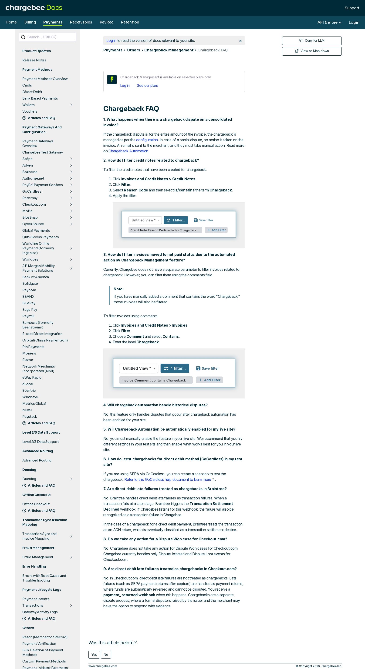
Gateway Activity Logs (40, 612)
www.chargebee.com (102, 666)
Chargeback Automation (128, 151)
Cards (27, 85)
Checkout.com (34, 204)
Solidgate (30, 283)
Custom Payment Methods (44, 661)
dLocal (27, 384)
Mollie (27, 211)
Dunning (29, 479)
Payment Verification (39, 644)
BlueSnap (30, 217)
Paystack (29, 417)
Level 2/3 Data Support (40, 442)
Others (133, 50)
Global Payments (36, 230)
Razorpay (29, 198)
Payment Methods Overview (45, 79)
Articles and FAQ (38, 118)
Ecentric (29, 390)
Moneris (29, 353)
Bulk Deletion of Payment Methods (42, 652)
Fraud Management (37, 557)
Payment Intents (35, 599)
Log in (125, 85)
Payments (52, 22)
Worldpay (30, 259)
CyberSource (33, 224)
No (106, 654)
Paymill (28, 316)
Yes (94, 654)
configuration (147, 139)
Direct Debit (32, 92)
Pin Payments (33, 347)
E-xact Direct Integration (42, 334)
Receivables (81, 22)
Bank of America (35, 277)
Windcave (30, 397)
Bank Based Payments (40, 98)
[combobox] (47, 37)
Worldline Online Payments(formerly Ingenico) (38, 248)
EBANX (28, 296)
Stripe (27, 159)
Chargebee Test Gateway (42, 152)
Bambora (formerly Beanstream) (37, 325)
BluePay (28, 303)
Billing (30, 22)
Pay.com (29, 290)
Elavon (27, 360)
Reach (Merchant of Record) (45, 637)
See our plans (148, 85)
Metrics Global (34, 403)
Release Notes (34, 60)
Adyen (27, 165)
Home (11, 22)
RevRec (107, 22)
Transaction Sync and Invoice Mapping (39, 536)
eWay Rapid (31, 377)
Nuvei (27, 410)
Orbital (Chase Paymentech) (45, 340)
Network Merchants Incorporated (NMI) (38, 368)
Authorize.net (33, 178)
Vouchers (29, 111)
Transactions (32, 605)
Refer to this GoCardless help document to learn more (169, 479)
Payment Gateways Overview (37, 143)
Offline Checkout (36, 504)
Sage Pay (29, 310)
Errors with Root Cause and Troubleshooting (44, 578)
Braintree (29, 172)
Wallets (28, 105)
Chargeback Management (169, 50)
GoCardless (31, 191)
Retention (130, 22)
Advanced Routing (36, 460)
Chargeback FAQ (213, 50)
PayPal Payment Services (42, 185)
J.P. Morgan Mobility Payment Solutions (38, 268)
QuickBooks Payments (40, 237)
